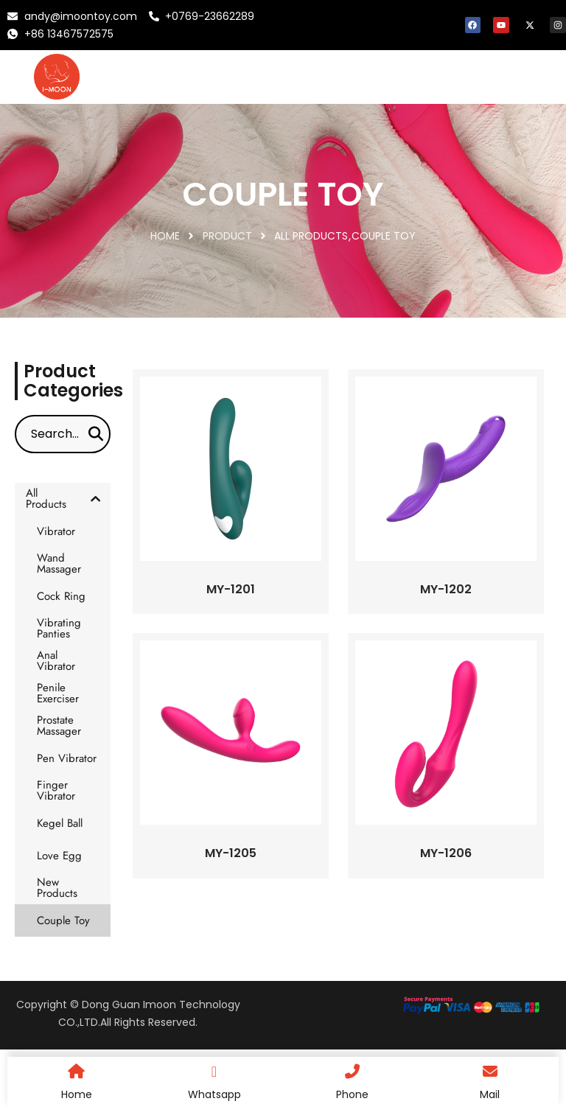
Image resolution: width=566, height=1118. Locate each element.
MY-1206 (446, 853)
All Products (311, 235)
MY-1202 (446, 589)
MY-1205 (230, 853)
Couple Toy (384, 235)
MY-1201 (230, 589)
